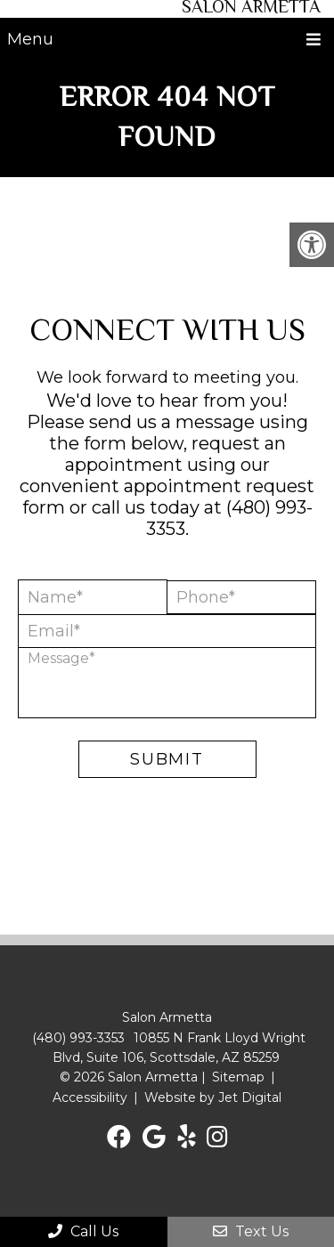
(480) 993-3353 (78, 1038)
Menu (30, 39)
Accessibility (90, 1097)
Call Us (83, 1231)
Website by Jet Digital (212, 1097)
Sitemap (238, 1077)
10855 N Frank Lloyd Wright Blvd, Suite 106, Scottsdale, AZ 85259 (179, 1047)
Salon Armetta (251, 9)
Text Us (251, 1231)
